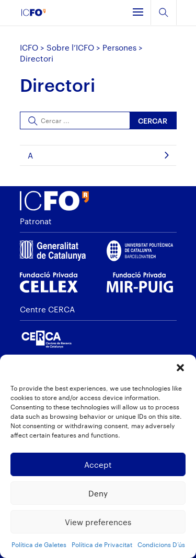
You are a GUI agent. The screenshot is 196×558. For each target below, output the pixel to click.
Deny (98, 493)
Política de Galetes (38, 544)
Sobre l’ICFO (70, 47)
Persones (119, 47)
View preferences (98, 522)
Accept (98, 464)
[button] (180, 367)
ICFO (29, 47)
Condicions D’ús (161, 544)
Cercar (152, 120)
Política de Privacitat (102, 544)
